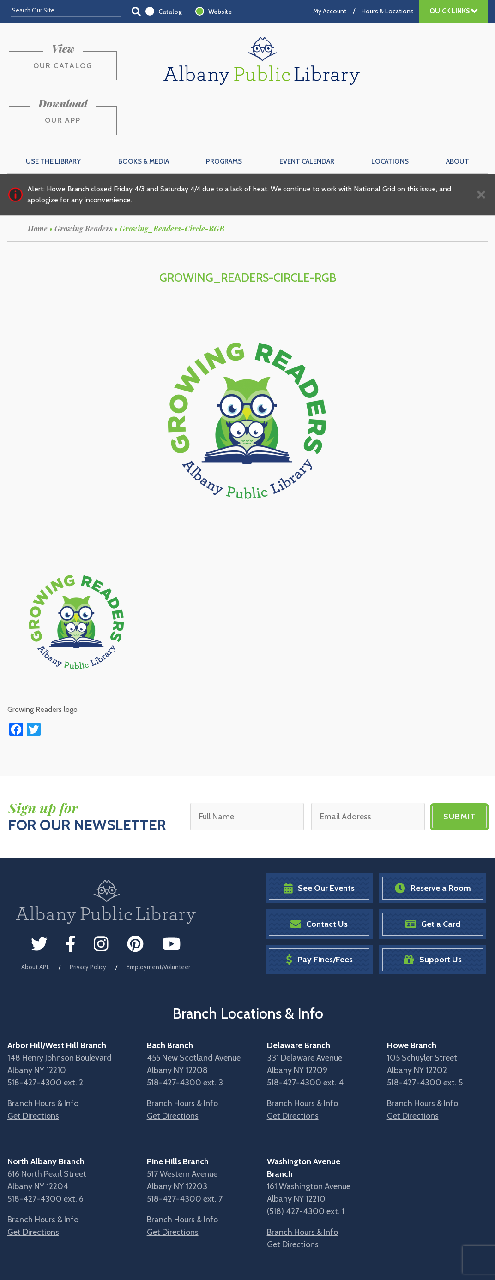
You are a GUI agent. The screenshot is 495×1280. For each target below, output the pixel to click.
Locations (390, 116)
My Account (329, 11)
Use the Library (53, 116)
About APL (35, 920)
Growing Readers (83, 183)
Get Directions (33, 1070)
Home (38, 183)
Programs (224, 116)
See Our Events (319, 842)
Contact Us (319, 877)
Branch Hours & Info (42, 1057)
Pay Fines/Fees (319, 913)
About (457, 116)
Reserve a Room (433, 842)
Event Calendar (306, 116)
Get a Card (432, 877)
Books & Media (143, 116)
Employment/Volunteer (158, 920)
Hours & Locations (388, 11)
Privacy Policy (88, 920)
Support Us (433, 913)
